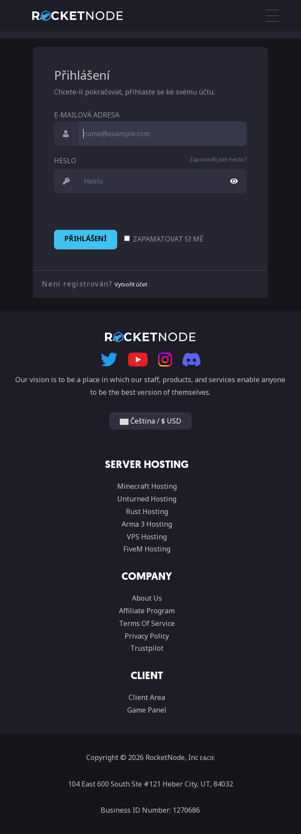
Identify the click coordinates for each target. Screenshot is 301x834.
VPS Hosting (147, 536)
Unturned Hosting (146, 499)
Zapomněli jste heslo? (218, 159)
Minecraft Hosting (147, 486)
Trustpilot (146, 648)
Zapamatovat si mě (168, 239)
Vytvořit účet (131, 284)
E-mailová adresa (86, 115)
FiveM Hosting (146, 549)
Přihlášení (85, 238)
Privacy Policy (147, 636)
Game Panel (146, 710)
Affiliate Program (147, 610)
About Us (147, 598)
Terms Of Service (147, 623)
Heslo (65, 160)
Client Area (147, 697)
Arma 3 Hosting (147, 524)
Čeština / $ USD (150, 421)
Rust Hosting (147, 511)
